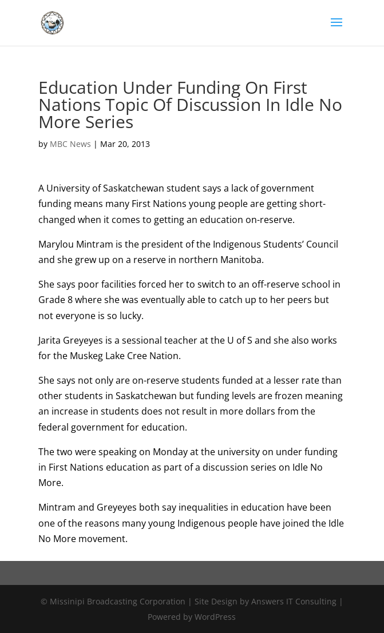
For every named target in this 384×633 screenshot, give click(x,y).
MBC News (70, 143)
